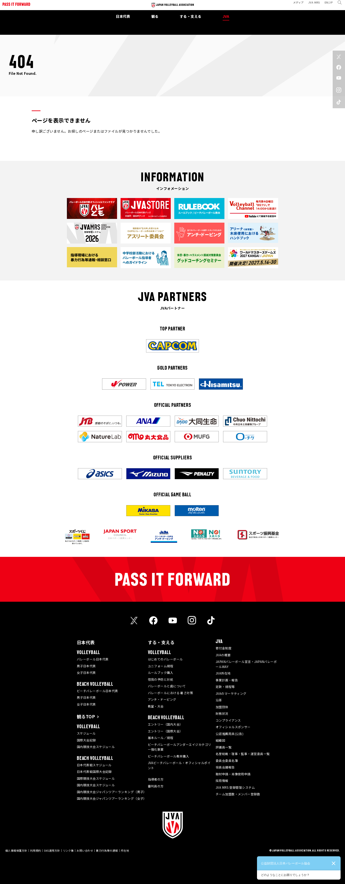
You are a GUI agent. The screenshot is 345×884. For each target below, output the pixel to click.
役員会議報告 (225, 767)
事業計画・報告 (227, 680)
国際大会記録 (86, 740)
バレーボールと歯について (167, 686)
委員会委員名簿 (227, 760)
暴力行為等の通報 (107, 850)
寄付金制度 (223, 648)
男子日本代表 (86, 666)
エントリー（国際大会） (165, 731)
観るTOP (86, 716)
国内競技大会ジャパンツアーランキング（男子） (112, 792)
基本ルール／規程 (160, 737)
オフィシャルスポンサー (233, 727)
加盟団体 (222, 707)
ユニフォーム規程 (160, 666)
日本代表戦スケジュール (94, 765)
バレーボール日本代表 (93, 659)
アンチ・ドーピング (162, 699)
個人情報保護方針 (16, 850)
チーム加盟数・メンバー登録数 (238, 794)
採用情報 (222, 780)
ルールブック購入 (160, 672)
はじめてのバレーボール (165, 659)
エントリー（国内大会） (165, 724)
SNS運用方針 (52, 850)
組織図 (220, 740)
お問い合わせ (85, 850)
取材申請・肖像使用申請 (233, 774)
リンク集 (68, 850)
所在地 (125, 850)
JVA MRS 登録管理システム (235, 787)
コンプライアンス (228, 720)
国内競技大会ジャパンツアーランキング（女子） (112, 798)
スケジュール (86, 733)
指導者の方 (156, 779)
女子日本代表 (86, 672)
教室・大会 (156, 706)
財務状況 (222, 713)
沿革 (219, 700)
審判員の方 (156, 786)
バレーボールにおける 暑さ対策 (170, 693)
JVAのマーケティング (231, 693)
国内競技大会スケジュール (96, 747)
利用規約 (35, 850)
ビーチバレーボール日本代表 (97, 691)
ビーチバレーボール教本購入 (168, 756)
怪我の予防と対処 (160, 679)
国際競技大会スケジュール (96, 778)
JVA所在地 (223, 673)
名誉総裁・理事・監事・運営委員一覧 (243, 754)
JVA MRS (311, 5)
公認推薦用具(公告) (230, 734)
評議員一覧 (223, 747)
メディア (295, 5)
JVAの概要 (223, 655)
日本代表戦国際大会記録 (94, 771)
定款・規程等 (225, 686)
